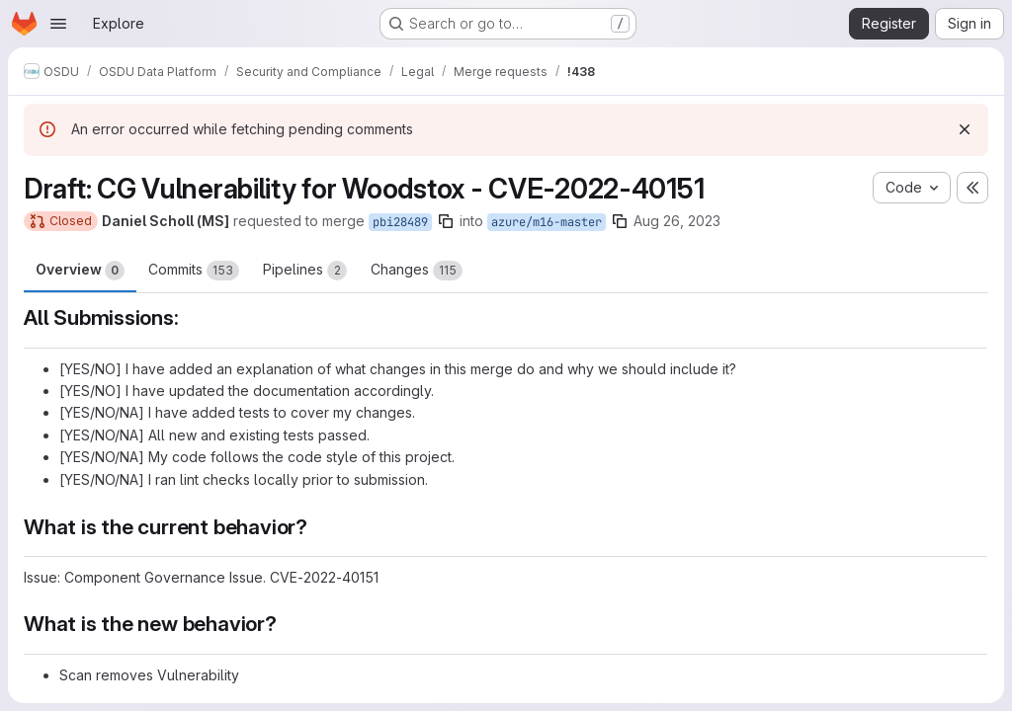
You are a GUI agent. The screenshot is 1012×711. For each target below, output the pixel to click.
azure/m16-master (546, 222)
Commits (193, 270)
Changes (417, 270)
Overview (80, 270)
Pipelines (305, 270)
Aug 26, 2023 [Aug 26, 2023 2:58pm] (676, 220)
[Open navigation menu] (58, 24)
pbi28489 (400, 222)
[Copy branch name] (446, 221)
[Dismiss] (964, 129)
